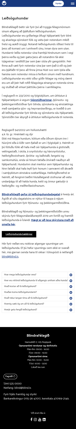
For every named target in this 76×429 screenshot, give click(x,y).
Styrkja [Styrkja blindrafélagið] (58, 3)
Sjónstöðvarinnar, (41, 100)
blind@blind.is (10, 256)
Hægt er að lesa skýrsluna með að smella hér (38, 222)
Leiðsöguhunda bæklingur (19, 234)
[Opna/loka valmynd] (72, 3)
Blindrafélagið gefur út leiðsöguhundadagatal (31, 194)
